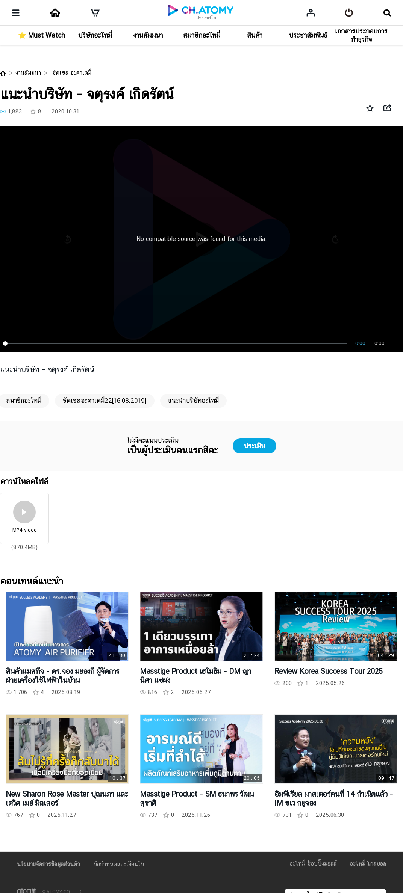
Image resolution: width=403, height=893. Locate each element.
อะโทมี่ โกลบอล (368, 863)
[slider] (176, 343)
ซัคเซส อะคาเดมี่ (70, 72)
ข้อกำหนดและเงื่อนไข (119, 864)
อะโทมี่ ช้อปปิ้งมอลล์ (313, 863)
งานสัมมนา (28, 72)
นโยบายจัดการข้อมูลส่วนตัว (48, 864)
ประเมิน (254, 446)
